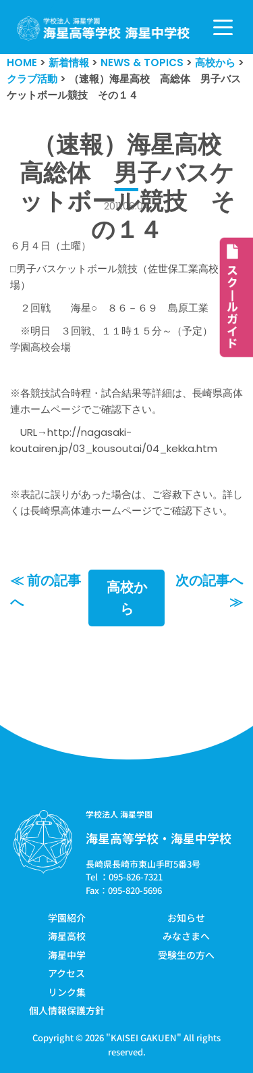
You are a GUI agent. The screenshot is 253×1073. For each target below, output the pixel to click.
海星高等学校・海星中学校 (158, 838)
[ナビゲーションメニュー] (223, 27)
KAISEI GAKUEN (144, 1037)
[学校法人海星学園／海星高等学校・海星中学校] (103, 28)
